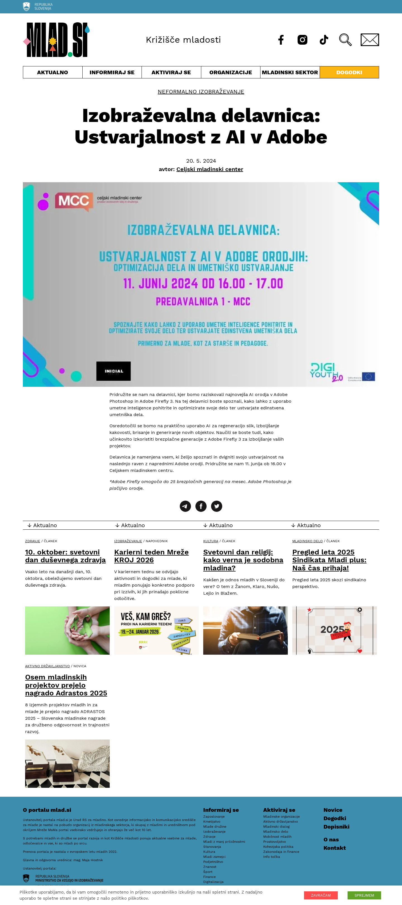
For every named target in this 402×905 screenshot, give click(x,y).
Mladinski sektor (290, 73)
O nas (331, 839)
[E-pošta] (370, 39)
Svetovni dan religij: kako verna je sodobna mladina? (243, 560)
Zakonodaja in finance (281, 852)
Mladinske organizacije (281, 816)
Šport (207, 872)
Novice (333, 809)
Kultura (210, 541)
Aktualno (52, 73)
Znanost (209, 867)
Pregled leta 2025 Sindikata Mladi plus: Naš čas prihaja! (329, 560)
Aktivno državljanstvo (47, 666)
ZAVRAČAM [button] (321, 895)
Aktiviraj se (171, 73)
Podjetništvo (213, 862)
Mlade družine (214, 827)
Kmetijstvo (211, 822)
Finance (209, 877)
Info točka (271, 857)
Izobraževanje (128, 541)
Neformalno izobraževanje (201, 91)
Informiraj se (112, 73)
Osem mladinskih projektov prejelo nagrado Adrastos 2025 (66, 685)
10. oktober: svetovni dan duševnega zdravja (65, 556)
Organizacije (230, 73)
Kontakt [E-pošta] (335, 847)
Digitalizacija (213, 882)
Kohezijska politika (278, 847)
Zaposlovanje (214, 816)
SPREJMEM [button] (364, 895)
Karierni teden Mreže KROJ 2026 (151, 556)
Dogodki (349, 72)
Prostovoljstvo (274, 842)
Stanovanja (212, 847)
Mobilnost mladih (277, 837)
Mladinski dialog (276, 827)
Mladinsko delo (307, 541)
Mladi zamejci (214, 857)
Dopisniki (337, 826)
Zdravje (32, 541)
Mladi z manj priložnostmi (224, 842)
